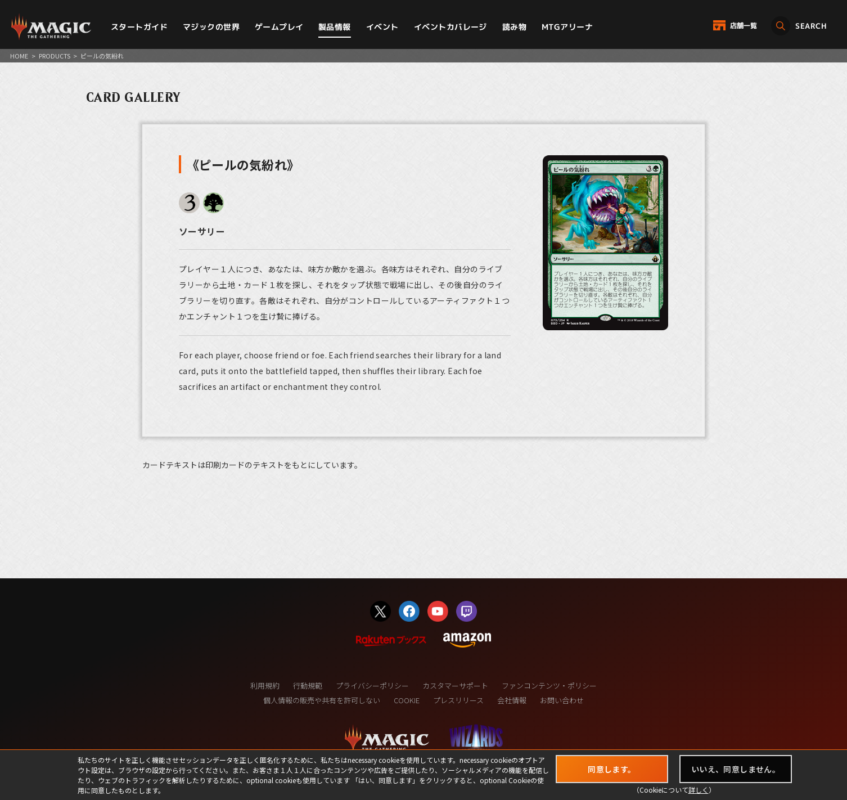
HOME (19, 55)
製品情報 (334, 26)
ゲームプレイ (279, 26)
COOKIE (407, 700)
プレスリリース (458, 700)
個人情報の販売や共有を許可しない (321, 700)
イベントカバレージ (450, 26)
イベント (382, 26)
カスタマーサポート (455, 685)
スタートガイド (139, 26)
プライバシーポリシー (372, 685)
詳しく (698, 789)
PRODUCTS (54, 55)
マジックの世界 (211, 26)
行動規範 (307, 685)
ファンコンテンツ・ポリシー (549, 685)
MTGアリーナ (567, 26)
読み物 (514, 26)
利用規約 (265, 685)
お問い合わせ (562, 700)
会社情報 (511, 700)
